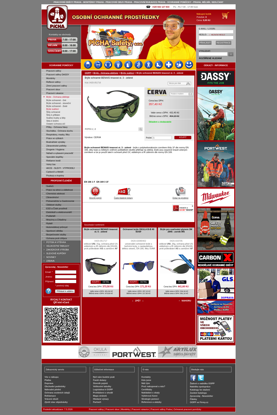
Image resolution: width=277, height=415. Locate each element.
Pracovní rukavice (54, 93)
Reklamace (50, 396)
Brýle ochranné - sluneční (58, 103)
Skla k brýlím (52, 121)
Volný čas (51, 164)
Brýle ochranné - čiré (56, 100)
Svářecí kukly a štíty (56, 118)
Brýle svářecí (52, 109)
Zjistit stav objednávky (56, 402)
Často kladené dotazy (123, 197)
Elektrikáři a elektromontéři (59, 212)
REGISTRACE (224, 43)
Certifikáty (146, 389)
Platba (48, 380)
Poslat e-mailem (177, 94)
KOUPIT (182, 137)
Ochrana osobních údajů (57, 392)
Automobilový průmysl (56, 227)
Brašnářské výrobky (55, 142)
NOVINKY (51, 257)
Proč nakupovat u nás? (153, 386)
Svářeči (50, 186)
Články (193, 399)
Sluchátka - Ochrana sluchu (59, 131)
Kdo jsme (146, 380)
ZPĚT (137, 300)
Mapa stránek (100, 396)
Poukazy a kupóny (55, 175)
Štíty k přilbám (53, 115)
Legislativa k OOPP (103, 389)
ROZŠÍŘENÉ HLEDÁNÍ (210, 58)
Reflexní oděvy (53, 82)
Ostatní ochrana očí (55, 124)
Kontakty (146, 377)
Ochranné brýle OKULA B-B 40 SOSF (138, 230)
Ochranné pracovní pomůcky (187, 409)
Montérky (50, 78)
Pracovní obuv (53, 89)
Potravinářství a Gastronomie (60, 201)
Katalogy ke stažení (200, 390)
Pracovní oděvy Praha (161, 409)
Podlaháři (50, 216)
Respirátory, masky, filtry (58, 134)
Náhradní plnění (53, 389)
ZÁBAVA (50, 261)
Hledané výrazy (101, 399)
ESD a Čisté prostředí (56, 208)
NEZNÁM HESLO (218, 35)
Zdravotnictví (52, 197)
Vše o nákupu (52, 377)
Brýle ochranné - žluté (56, 106)
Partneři (97, 402)
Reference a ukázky (151, 402)
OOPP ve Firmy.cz (199, 402)
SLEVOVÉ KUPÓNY (56, 253)
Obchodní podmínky (55, 386)
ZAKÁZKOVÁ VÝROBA (57, 249)
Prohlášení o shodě (103, 392)
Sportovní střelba (54, 231)
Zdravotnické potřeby (56, 146)
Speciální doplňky (54, 157)
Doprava (49, 383)
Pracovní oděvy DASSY (57, 74)
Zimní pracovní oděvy (56, 86)
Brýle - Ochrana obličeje (57, 97)
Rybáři (49, 223)
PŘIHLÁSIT (205, 43)
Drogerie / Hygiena (55, 149)
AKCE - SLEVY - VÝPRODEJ (60, 168)
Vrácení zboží (51, 399)
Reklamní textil (53, 160)
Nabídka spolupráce (200, 386)
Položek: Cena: (204, 17)
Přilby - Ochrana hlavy (56, 127)
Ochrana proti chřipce (56, 238)
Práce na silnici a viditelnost (59, 190)
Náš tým (145, 383)
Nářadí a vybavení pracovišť (59, 153)
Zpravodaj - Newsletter (201, 396)
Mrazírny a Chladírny (56, 219)
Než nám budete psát (104, 377)
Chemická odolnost (55, 193)
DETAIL (106, 282)
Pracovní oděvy (53, 71)
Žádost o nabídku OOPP (202, 383)
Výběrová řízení (149, 396)
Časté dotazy (99, 380)
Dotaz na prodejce (180, 197)
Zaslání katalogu (198, 393)
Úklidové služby (53, 205)
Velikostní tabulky (102, 386)
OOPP (88, 73)
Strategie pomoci (150, 399)
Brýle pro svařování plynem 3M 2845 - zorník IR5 (176, 230)
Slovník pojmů (95, 197)
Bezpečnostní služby (56, 234)
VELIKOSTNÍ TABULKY (57, 246)
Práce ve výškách (54, 138)
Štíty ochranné (53, 112)
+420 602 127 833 (160, 7)
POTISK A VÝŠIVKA (56, 242)
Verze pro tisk (175, 83)
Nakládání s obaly (150, 392)
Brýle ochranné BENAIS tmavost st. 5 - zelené (101, 230)
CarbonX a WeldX (55, 172)
